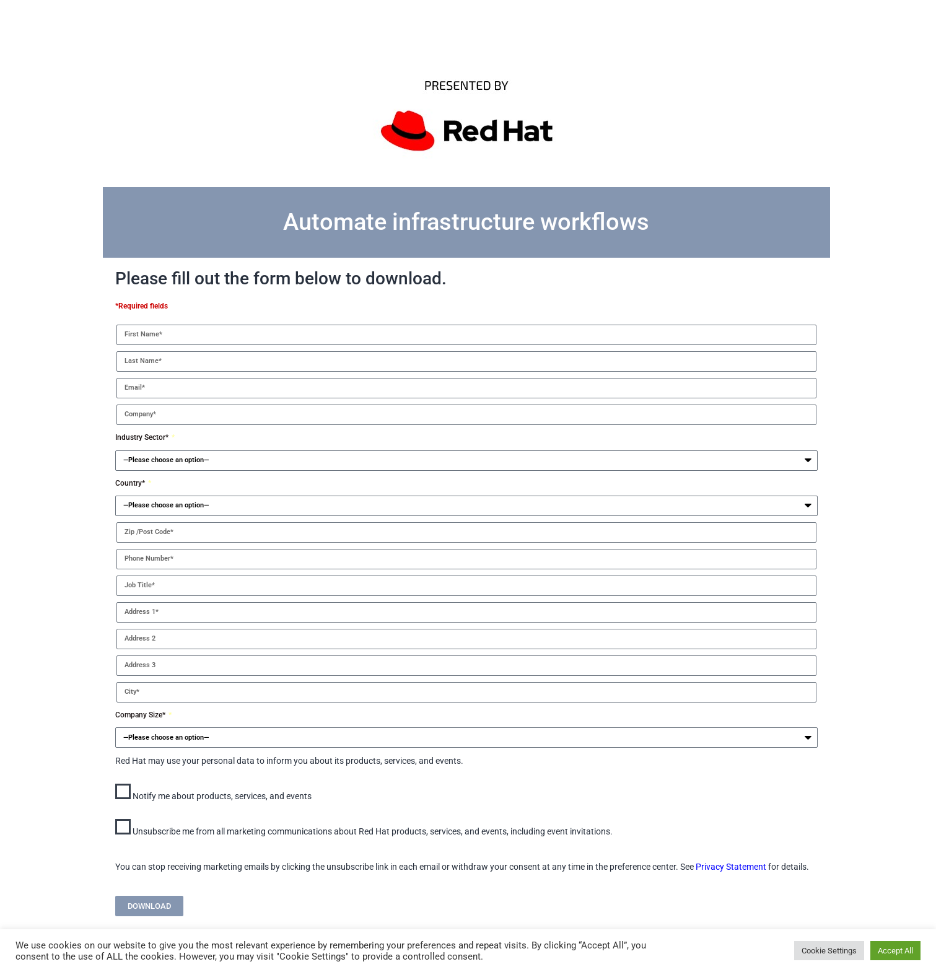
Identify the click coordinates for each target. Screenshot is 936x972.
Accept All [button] (895, 950)
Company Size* (141, 715)
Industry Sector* (142, 437)
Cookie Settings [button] (829, 950)
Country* (131, 483)
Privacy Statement (731, 867)
